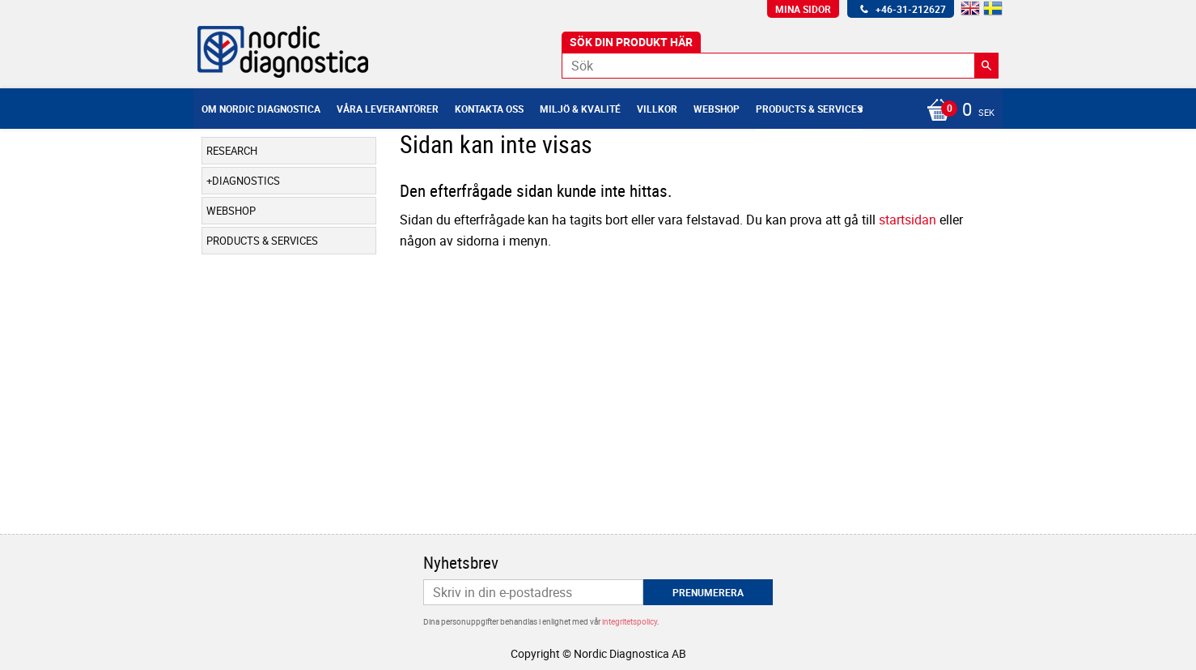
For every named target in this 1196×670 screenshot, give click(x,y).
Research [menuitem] (231, 150)
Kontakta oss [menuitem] (489, 108)
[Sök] (986, 65)
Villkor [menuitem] (657, 108)
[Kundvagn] (956, 111)
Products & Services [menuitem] (809, 108)
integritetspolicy (629, 621)
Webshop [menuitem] (716, 108)
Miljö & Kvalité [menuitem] (580, 108)
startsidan (907, 219)
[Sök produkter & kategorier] (780, 66)
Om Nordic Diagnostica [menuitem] (260, 108)
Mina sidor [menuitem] (803, 8)
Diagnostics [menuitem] (246, 180)
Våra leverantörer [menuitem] (388, 108)
